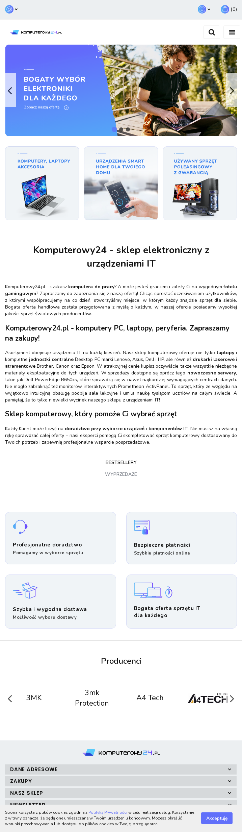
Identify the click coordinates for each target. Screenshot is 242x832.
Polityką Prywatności (107, 812)
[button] (229, 9)
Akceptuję (216, 818)
